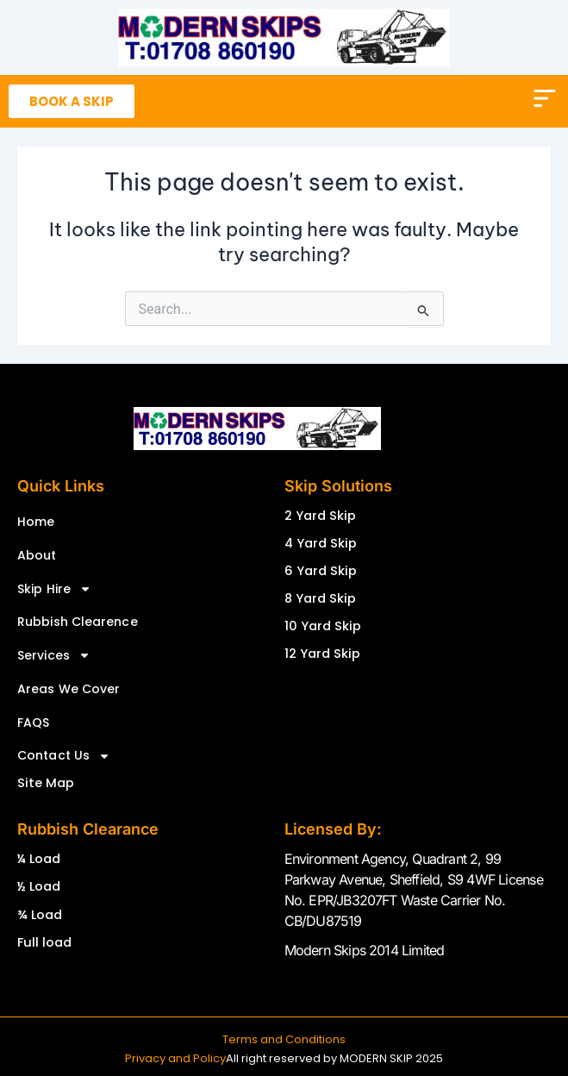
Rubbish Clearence (77, 621)
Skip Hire (54, 589)
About (37, 555)
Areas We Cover (68, 689)
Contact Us (63, 756)
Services (54, 655)
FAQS (33, 722)
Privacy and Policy (175, 1058)
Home (35, 521)
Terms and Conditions (284, 1039)
